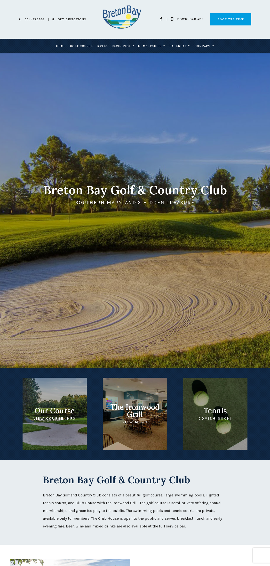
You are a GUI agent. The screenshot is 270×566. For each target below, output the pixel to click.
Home (61, 46)
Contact (203, 46)
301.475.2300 (31, 19)
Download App (187, 19)
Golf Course (81, 46)
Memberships (150, 46)
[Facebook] (161, 19)
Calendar (178, 46)
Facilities (121, 46)
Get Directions (69, 19)
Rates (102, 46)
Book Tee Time (231, 19)
